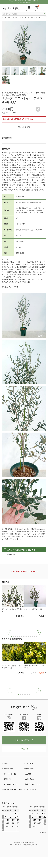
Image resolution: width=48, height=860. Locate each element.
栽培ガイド (7, 779)
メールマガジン (30, 789)
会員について (29, 769)
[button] (38, 632)
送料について (7, 138)
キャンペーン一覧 (10, 774)
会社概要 (28, 774)
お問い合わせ (29, 779)
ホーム (6, 763)
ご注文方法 (29, 763)
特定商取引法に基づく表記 (13, 789)
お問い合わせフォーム (24, 740)
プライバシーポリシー (11, 784)
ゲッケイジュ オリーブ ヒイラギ (23, 17)
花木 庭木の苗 (6, 17)
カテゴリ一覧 (8, 769)
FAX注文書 (24, 749)
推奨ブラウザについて (33, 784)
